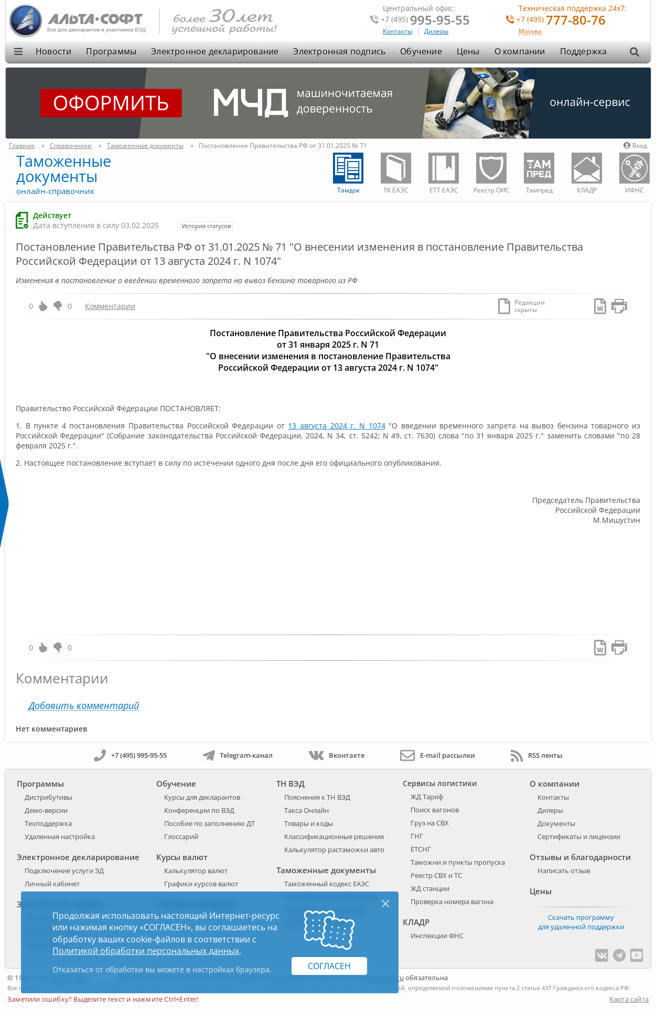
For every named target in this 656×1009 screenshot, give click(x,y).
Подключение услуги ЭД (64, 870)
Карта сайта (629, 999)
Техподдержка (48, 823)
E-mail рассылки (437, 755)
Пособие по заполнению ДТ (209, 823)
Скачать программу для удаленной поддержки (581, 922)
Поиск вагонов (435, 809)
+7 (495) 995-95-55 (130, 755)
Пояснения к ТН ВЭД (317, 797)
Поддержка (583, 51)
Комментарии (110, 306)
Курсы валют (182, 857)
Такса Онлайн (306, 810)
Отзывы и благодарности (580, 857)
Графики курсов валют (201, 883)
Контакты (397, 31)
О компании (519, 51)
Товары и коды (308, 823)
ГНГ (417, 836)
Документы (556, 823)
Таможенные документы (63, 168)
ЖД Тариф (427, 796)
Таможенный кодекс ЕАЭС (326, 883)
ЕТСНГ (421, 849)
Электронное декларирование (214, 51)
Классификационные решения (334, 836)
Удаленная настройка (60, 836)
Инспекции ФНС (437, 935)
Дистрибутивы (48, 797)
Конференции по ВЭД (199, 810)
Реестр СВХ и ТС (436, 875)
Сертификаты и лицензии (578, 836)
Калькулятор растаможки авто (334, 849)
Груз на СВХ (430, 823)
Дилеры (436, 31)
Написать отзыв (563, 870)
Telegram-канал (237, 755)
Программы (111, 51)
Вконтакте (336, 755)
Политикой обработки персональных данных (145, 951)
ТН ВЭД (290, 783)
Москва (530, 31)
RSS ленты (537, 755)
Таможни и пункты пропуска (458, 862)
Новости (53, 51)
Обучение (421, 51)
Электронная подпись (339, 51)
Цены (468, 51)
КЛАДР (416, 922)
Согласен (329, 966)
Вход (635, 145)
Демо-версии (46, 810)
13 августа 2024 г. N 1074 (336, 426)
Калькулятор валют (196, 870)
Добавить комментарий (84, 706)
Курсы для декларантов (202, 797)
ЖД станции (430, 888)
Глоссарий (181, 836)
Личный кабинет (52, 883)
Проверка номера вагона (452, 901)
